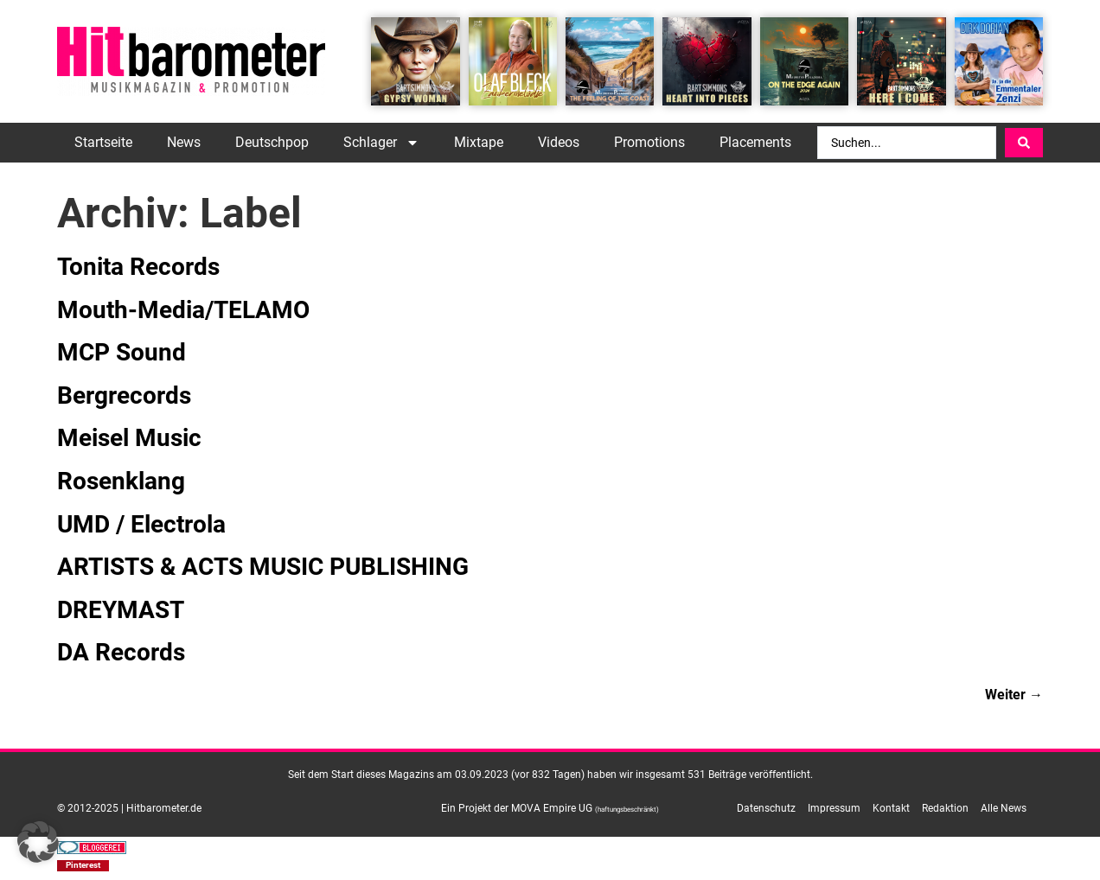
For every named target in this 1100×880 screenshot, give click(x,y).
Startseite (103, 142)
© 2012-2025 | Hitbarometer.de (129, 808)
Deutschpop (272, 142)
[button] (83, 865)
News (184, 142)
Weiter (1014, 694)
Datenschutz (766, 808)
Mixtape (478, 142)
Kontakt (891, 808)
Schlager (381, 142)
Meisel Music (129, 438)
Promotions (649, 142)
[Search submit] (1024, 142)
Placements (755, 142)
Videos (558, 142)
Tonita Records (138, 266)
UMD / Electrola (141, 524)
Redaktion (945, 808)
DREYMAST (120, 610)
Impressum (834, 808)
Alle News (1003, 808)
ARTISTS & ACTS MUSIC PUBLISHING (263, 566)
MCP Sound (121, 352)
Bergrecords (124, 395)
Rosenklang (121, 481)
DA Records (121, 652)
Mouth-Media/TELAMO (183, 310)
